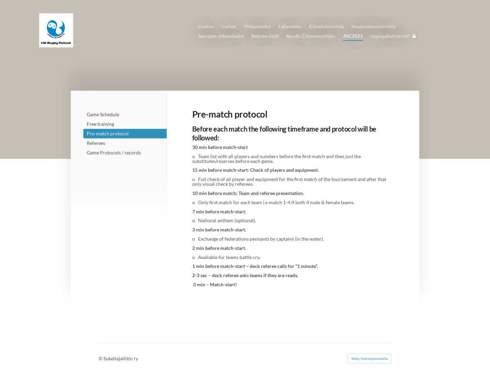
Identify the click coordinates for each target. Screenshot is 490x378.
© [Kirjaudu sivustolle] (101, 358)
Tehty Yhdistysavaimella (369, 359)
